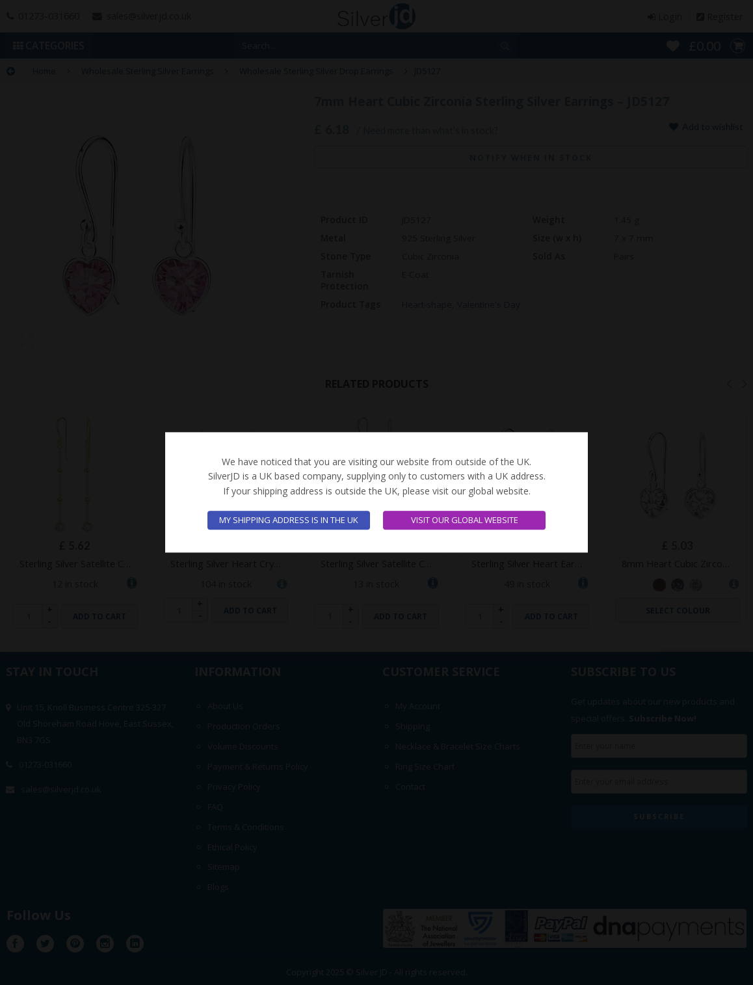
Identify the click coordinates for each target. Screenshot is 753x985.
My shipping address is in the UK (288, 520)
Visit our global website (464, 520)
